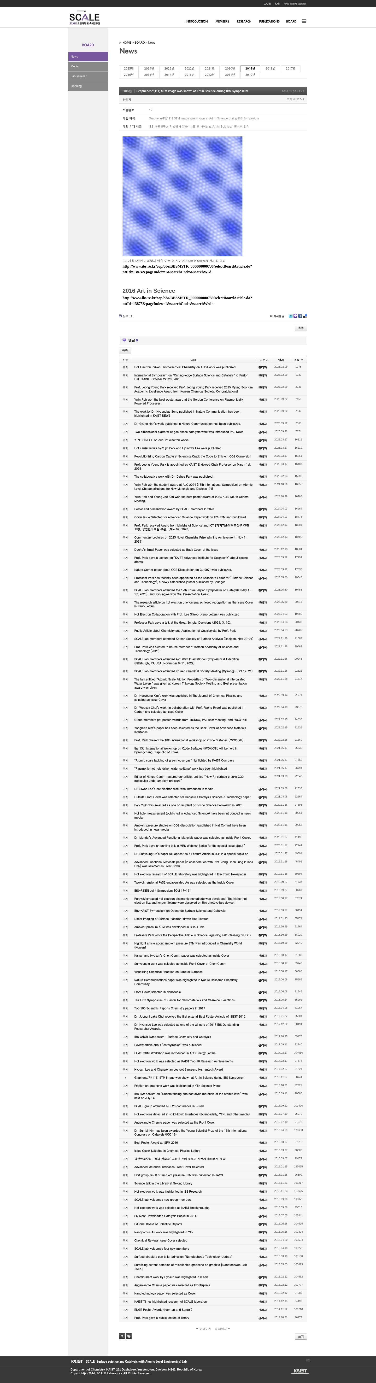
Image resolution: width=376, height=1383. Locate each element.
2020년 (230, 68)
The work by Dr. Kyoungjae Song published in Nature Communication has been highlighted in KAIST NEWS (187, 413)
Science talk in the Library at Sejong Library (163, 1183)
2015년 (149, 74)
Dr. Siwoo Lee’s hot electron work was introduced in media (173, 789)
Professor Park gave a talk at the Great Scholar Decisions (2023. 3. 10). (182, 622)
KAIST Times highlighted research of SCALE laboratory (170, 1301)
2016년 (129, 74)
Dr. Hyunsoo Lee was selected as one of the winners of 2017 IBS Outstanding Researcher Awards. (186, 1026)
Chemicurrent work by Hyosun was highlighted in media (171, 1277)
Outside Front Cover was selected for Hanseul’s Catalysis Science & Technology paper (192, 797)
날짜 (281, 360)
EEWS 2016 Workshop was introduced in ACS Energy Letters (175, 1053)
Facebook (300, 317)
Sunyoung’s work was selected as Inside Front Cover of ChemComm (180, 963)
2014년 (169, 74)
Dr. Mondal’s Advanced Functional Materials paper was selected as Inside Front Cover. (192, 837)
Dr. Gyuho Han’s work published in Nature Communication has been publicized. (187, 424)
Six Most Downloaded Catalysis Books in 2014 (165, 1216)
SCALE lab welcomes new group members (162, 1199)
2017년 (290, 68)
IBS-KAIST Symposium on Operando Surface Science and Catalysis (179, 910)
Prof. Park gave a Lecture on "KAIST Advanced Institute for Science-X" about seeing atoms (191, 560)
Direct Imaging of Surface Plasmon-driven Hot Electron (171, 919)
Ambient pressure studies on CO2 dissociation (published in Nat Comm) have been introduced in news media (190, 827)
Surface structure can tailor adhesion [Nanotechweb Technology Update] (183, 1256)
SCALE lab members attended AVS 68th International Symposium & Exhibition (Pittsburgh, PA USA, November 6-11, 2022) (186, 661)
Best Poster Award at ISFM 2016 (156, 1142)
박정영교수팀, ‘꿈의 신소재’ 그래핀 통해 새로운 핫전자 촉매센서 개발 (179, 1159)
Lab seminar (79, 76)
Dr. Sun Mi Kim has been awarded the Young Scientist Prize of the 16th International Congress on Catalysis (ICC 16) (190, 1132)
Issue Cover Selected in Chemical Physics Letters (167, 1151)
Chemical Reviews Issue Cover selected (160, 1240)
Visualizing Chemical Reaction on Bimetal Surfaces (168, 972)
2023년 (169, 68)
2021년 (210, 68)
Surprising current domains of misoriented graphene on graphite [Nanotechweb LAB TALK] (190, 1267)
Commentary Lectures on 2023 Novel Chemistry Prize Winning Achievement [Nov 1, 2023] (190, 539)
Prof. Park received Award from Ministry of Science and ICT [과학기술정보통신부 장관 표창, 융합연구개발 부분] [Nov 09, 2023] (191, 527)
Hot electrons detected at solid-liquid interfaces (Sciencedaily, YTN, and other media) (192, 1114)
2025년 (129, 68)
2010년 (250, 74)
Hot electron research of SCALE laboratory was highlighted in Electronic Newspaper (190, 874)
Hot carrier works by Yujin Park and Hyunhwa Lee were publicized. (178, 448)
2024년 (149, 68)
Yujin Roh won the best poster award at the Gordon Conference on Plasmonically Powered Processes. (188, 401)
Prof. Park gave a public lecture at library (161, 1318)
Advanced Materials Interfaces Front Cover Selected (169, 1167)
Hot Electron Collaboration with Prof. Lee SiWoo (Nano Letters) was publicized (186, 614)
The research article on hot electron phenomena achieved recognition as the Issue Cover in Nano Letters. (193, 604)
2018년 (270, 68)
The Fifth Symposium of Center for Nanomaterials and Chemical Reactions (184, 1000)
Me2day (295, 317)
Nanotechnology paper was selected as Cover (165, 1293)
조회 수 (298, 360)
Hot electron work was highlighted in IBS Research (168, 1191)
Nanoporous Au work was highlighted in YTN (164, 1232)
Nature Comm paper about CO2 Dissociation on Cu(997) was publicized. (183, 570)
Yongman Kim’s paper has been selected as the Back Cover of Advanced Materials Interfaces (190, 730)
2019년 (250, 68)
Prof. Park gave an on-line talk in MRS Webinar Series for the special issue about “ (190, 846)
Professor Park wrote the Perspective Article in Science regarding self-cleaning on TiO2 (192, 935)
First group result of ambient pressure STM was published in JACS (178, 1175)
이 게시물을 (277, 316)
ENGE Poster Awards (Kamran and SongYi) (163, 1309)
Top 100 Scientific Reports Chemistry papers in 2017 (169, 1008)
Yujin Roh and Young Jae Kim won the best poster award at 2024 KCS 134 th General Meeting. (191, 499)
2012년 (210, 74)
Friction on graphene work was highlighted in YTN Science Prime (177, 1086)
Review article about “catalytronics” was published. (168, 1045)
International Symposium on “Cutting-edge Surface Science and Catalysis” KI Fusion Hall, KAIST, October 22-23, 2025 (191, 377)
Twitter (291, 317)
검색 (122, 1336)
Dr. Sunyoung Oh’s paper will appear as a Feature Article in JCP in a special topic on (191, 854)
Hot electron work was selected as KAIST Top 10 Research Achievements (183, 1061)
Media (75, 66)
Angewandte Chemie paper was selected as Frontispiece (172, 1285)
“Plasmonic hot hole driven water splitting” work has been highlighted (180, 768)
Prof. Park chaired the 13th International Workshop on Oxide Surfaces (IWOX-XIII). (189, 740)
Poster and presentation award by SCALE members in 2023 (174, 509)
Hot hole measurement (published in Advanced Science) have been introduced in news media (192, 815)
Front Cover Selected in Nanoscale (157, 992)
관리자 (127, 99)
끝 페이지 (222, 1328)
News (74, 56)
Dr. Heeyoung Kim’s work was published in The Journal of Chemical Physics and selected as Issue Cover (188, 697)
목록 (301, 328)
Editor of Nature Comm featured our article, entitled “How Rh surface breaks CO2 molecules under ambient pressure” (189, 778)
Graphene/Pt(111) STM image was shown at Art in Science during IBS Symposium (192, 91)
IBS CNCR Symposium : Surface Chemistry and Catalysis (172, 1037)
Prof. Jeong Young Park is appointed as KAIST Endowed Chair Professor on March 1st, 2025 (192, 466)
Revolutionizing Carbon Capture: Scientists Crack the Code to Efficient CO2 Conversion (192, 456)
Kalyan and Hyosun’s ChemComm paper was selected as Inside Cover (181, 955)
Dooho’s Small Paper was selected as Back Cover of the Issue (176, 549)
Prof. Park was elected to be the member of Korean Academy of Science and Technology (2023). (186, 649)
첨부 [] (128, 316)
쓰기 (301, 1336)
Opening (76, 86)
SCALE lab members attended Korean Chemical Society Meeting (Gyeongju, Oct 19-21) (193, 671)
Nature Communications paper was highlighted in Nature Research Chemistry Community (185, 982)
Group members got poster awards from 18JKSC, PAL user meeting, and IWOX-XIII (190, 720)
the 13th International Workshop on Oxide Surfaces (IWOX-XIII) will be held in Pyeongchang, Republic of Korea (185, 750)
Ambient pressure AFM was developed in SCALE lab (169, 927)
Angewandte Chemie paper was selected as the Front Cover (174, 1122)
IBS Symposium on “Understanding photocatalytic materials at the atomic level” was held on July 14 (191, 1096)
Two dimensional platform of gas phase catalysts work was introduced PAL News (188, 432)
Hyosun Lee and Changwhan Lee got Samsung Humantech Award (178, 1069)
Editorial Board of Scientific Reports (158, 1224)
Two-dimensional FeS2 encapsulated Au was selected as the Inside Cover (184, 882)
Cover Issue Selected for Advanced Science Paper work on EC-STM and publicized (190, 517)
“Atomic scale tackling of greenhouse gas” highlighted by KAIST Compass (184, 760)
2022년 (189, 68)
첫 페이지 (203, 1328)
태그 (129, 1336)
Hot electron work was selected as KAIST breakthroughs (171, 1208)
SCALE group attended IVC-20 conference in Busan (169, 1106)
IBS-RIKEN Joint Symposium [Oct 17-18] (162, 890)
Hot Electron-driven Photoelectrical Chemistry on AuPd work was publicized (184, 367)
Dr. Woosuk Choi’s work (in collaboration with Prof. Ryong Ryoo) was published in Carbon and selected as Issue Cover (189, 709)
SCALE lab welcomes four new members (161, 1248)
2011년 (230, 74)
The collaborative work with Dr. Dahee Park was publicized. (173, 476)
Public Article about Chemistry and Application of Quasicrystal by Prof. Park (185, 630)
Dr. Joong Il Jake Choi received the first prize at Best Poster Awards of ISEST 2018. (190, 1016)
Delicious (305, 317)
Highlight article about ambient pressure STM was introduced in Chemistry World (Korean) (188, 945)
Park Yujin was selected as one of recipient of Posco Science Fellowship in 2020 (188, 805)
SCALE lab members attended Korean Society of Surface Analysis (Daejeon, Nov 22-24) (193, 639)
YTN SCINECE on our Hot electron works (161, 440)
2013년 (189, 74)
